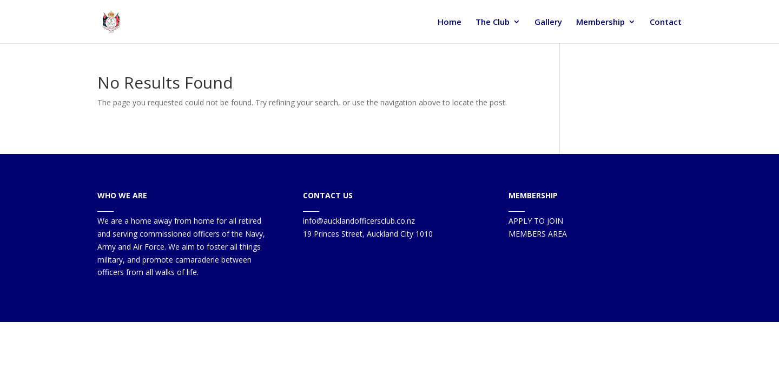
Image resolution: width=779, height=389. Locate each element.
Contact (666, 22)
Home (449, 22)
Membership (600, 22)
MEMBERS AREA (538, 234)
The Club (493, 22)
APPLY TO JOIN (536, 221)
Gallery (548, 22)
